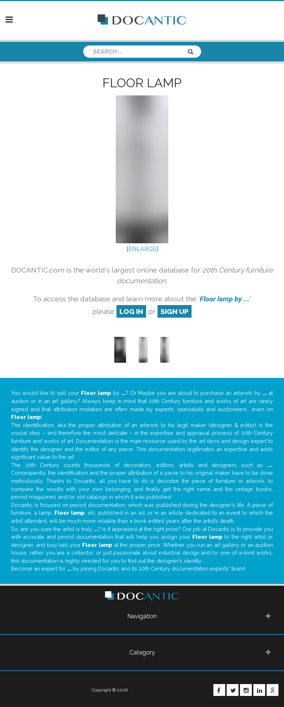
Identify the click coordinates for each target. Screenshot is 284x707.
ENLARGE (142, 249)
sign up (174, 311)
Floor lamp (142, 82)
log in (131, 311)
